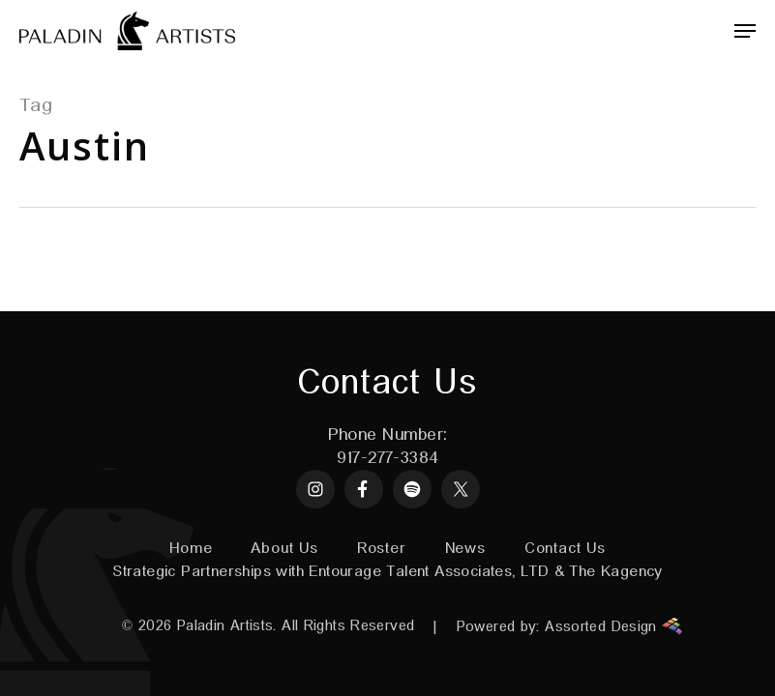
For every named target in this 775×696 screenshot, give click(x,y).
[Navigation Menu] (745, 31)
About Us (284, 549)
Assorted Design (613, 626)
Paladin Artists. (227, 626)
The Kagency (615, 572)
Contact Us (565, 549)
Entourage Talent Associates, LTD (429, 572)
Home (190, 549)
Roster (381, 549)
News (465, 549)
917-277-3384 (387, 458)
